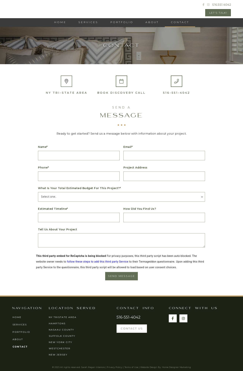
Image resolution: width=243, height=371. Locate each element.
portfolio (21, 331)
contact (20, 346)
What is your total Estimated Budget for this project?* (79, 188)
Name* (43, 147)
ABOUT (152, 22)
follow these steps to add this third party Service (97, 261)
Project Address (135, 167)
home (17, 317)
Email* (128, 147)
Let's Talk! (218, 12)
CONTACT (180, 22)
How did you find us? (139, 208)
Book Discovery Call (121, 92)
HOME (60, 22)
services (88, 22)
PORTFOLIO (121, 22)
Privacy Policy (114, 367)
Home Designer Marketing (176, 367)
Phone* (43, 167)
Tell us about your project (57, 229)
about (18, 339)
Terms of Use (131, 367)
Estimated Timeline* (53, 208)
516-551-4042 (176, 92)
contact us (132, 328)
